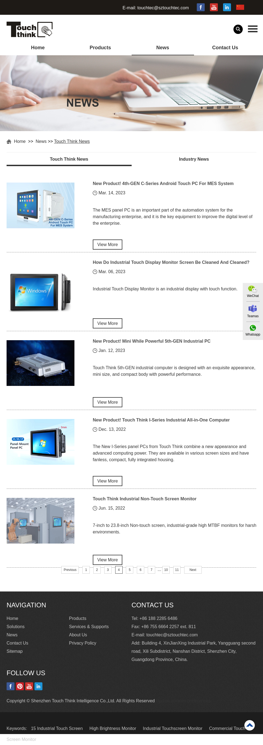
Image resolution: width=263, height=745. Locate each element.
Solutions (16, 626)
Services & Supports (89, 626)
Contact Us (225, 47)
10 (166, 570)
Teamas (253, 316)
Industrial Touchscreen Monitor (173, 728)
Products (100, 47)
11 (177, 570)
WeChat (253, 296)
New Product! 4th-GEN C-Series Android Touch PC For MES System (163, 183)
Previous (70, 570)
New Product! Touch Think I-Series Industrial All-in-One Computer (161, 420)
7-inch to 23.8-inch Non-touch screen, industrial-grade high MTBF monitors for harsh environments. (174, 528)
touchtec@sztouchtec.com (163, 7)
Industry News (194, 159)
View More (107, 244)
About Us (78, 635)
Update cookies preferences (183, 700)
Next (192, 570)
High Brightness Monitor (113, 728)
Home (38, 47)
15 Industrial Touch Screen (57, 728)
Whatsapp (252, 334)
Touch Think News (72, 141)
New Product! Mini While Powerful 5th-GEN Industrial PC (151, 341)
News (162, 47)
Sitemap (15, 651)
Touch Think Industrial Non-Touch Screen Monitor (144, 498)
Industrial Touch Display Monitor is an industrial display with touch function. (165, 289)
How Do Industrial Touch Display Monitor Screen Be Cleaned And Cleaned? (171, 262)
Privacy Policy (82, 643)
